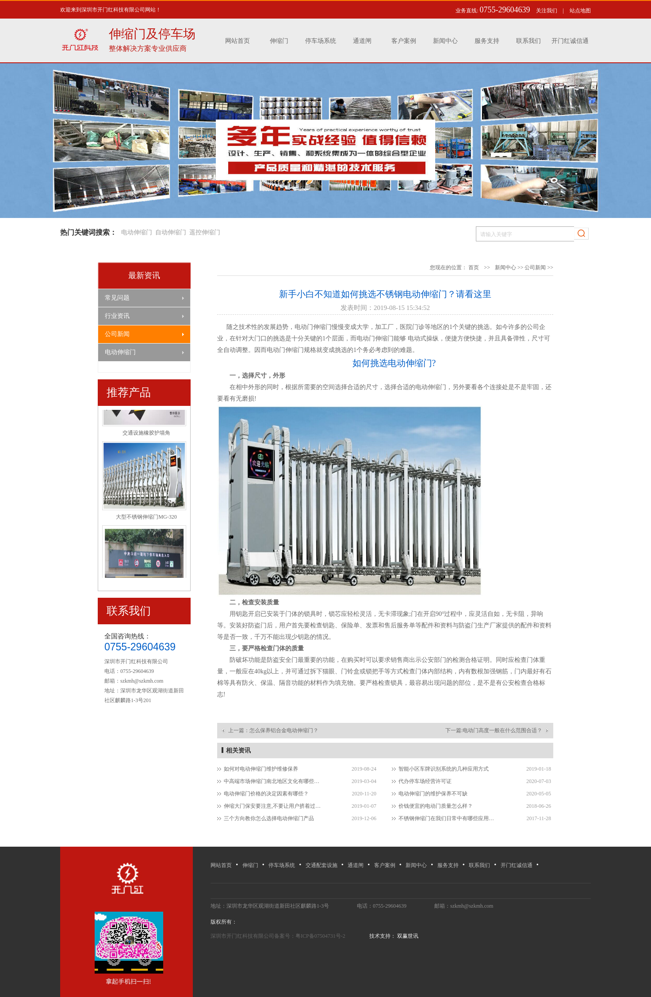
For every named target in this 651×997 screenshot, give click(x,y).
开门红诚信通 (570, 41)
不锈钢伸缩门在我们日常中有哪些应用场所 (448, 818)
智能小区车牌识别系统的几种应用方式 (443, 769)
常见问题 (117, 297)
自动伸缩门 (170, 232)
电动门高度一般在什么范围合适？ (502, 730)
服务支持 (487, 41)
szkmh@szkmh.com (141, 681)
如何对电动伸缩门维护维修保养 (261, 769)
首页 (473, 267)
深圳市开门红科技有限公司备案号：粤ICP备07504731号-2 (279, 936)
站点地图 (580, 11)
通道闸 (362, 41)
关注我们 (546, 11)
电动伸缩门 (136, 232)
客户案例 (403, 41)
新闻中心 (445, 41)
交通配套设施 (321, 865)
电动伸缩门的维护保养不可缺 (432, 794)
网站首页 (237, 41)
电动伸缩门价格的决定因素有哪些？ (266, 794)
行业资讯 (117, 316)
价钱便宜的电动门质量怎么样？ (435, 806)
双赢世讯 (407, 936)
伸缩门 (279, 41)
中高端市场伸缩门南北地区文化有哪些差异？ (273, 781)
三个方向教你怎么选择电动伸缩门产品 (269, 818)
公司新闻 (117, 334)
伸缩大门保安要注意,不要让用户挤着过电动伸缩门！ (273, 806)
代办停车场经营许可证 (425, 781)
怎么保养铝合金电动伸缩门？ (283, 730)
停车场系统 (320, 41)
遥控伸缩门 (204, 232)
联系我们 (528, 41)
